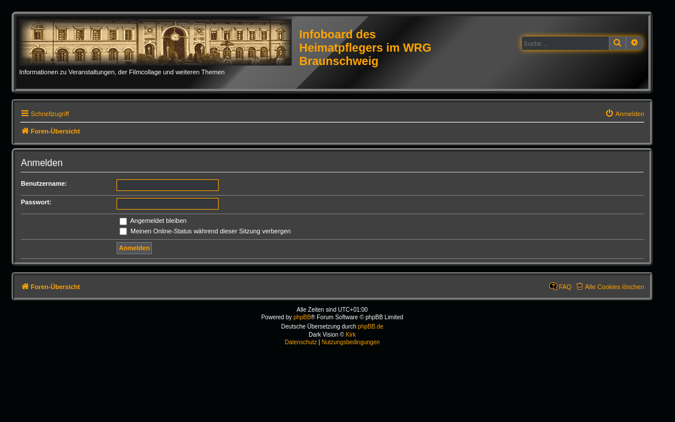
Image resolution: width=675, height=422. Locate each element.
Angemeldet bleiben (153, 220)
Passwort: (36, 202)
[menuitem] (624, 114)
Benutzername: (44, 183)
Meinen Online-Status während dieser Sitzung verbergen (205, 231)
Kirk (350, 334)
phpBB (302, 317)
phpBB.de (370, 326)
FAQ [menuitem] (565, 286)
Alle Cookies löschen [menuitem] (614, 286)
